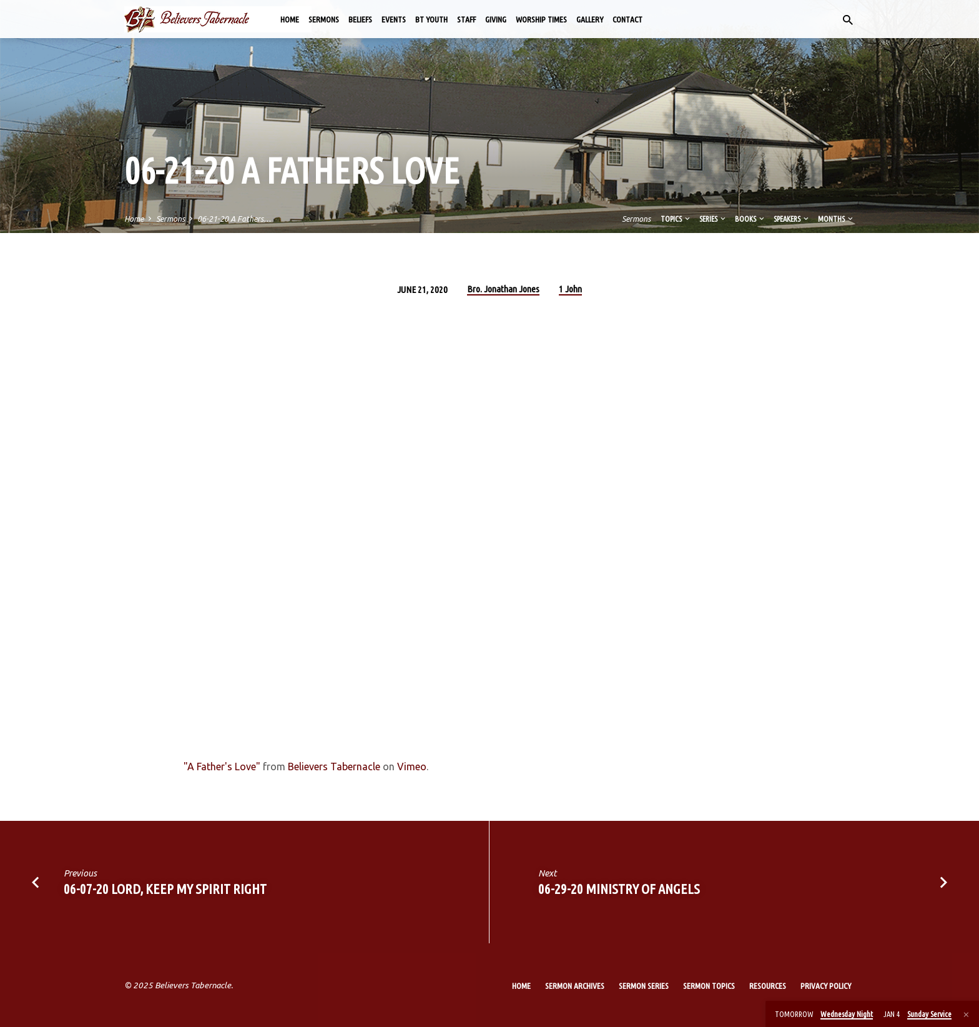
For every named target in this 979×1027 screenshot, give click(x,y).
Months (836, 218)
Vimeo (411, 766)
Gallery (589, 19)
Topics (676, 218)
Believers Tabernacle (334, 766)
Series (713, 218)
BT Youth (431, 19)
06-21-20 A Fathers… (234, 218)
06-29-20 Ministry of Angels (619, 888)
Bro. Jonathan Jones (503, 289)
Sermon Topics (709, 986)
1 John (570, 289)
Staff (466, 19)
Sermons (323, 19)
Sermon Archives (574, 986)
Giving (495, 19)
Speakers (792, 218)
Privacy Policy (825, 986)
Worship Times (541, 19)
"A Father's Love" (222, 766)
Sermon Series (644, 986)
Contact (627, 19)
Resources (767, 986)
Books (750, 218)
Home (289, 19)
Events (393, 19)
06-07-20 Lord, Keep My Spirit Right (165, 888)
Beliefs (360, 19)
